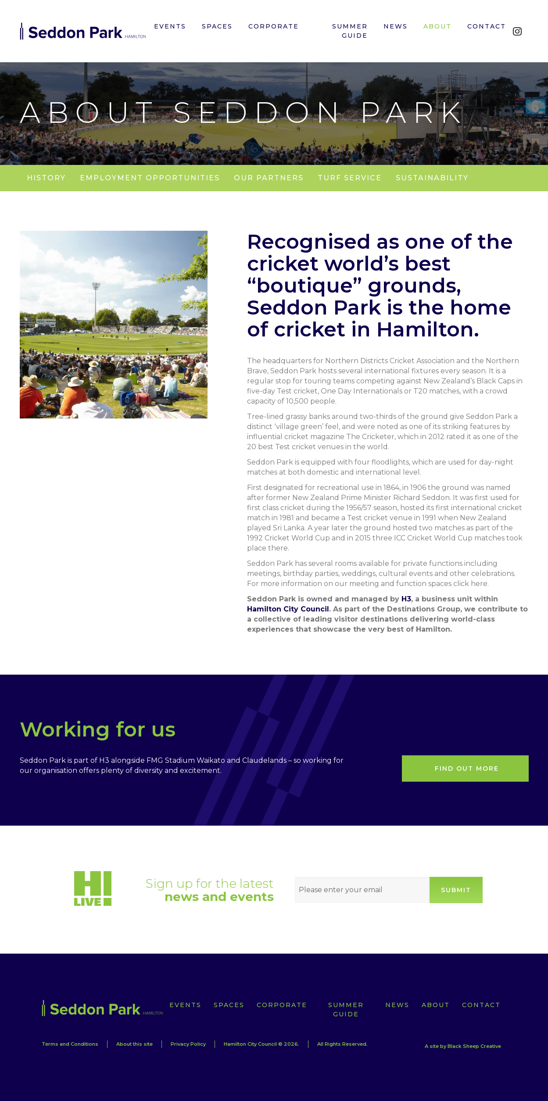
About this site (134, 1044)
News (397, 1005)
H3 (406, 599)
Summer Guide (346, 1009)
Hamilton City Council (288, 609)
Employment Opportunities (150, 178)
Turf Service (350, 178)
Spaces (229, 1005)
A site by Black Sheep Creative (463, 1046)
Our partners (269, 178)
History (46, 178)
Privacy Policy (188, 1044)
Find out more (467, 768)
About (436, 1005)
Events (185, 1005)
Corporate (282, 1005)
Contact (481, 1005)
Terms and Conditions (70, 1044)
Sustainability (432, 178)
